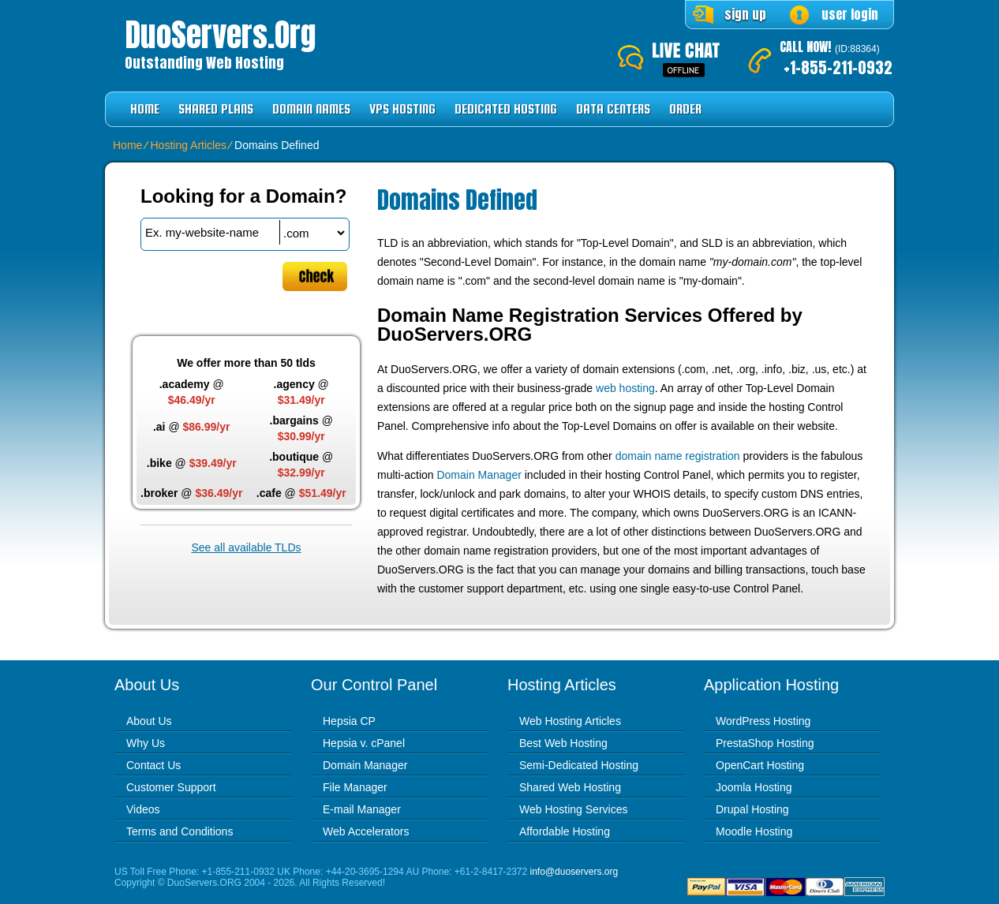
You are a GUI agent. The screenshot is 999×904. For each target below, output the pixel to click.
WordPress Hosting (763, 721)
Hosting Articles (188, 145)
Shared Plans (215, 109)
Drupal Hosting (752, 809)
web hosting (625, 388)
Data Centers (613, 109)
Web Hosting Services (573, 809)
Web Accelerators (366, 831)
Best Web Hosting (563, 743)
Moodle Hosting (754, 831)
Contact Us (153, 765)
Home (144, 109)
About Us (149, 721)
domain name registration (677, 456)
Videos (143, 809)
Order (685, 109)
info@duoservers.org (574, 871)
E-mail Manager (362, 809)
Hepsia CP (349, 721)
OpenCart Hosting (760, 765)
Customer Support (171, 787)
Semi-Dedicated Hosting (578, 765)
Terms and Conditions (179, 831)
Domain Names (311, 109)
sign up (745, 14)
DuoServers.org (220, 35)
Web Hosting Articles (570, 721)
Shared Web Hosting (570, 787)
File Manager (355, 787)
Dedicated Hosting (506, 109)
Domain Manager (478, 475)
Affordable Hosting (564, 831)
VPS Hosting (402, 109)
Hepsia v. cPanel (364, 743)
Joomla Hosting (754, 787)
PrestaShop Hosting (765, 743)
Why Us (145, 743)
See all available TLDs (246, 547)
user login (849, 14)
